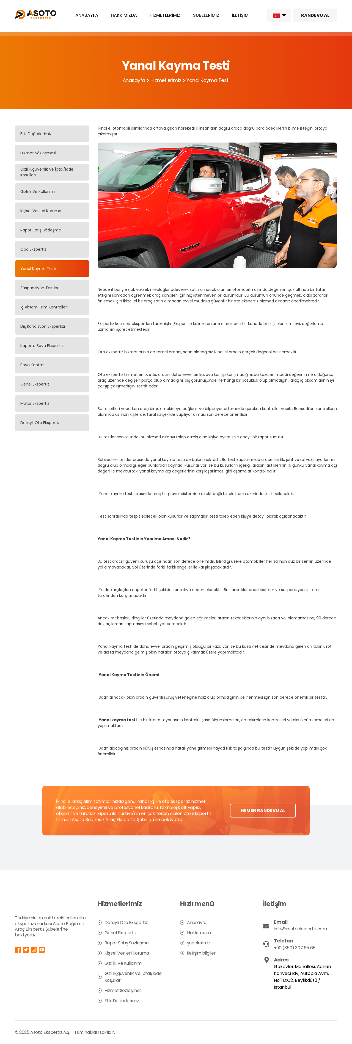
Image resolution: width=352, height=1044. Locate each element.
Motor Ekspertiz (34, 403)
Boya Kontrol (32, 365)
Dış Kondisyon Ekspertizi (42, 326)
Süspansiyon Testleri (39, 288)
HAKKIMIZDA (124, 15)
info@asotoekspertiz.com (300, 929)
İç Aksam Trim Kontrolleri (44, 307)
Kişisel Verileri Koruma (40, 211)
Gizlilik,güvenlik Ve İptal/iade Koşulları (46, 172)
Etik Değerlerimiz (36, 133)
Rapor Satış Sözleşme (40, 230)
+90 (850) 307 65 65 (294, 948)
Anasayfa (134, 80)
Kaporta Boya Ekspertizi (42, 345)
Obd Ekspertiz (33, 249)
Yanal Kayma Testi (38, 268)
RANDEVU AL (315, 15)
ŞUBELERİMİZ (206, 15)
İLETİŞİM (240, 15)
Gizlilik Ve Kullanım (37, 191)
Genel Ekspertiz (34, 384)
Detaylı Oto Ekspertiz (40, 422)
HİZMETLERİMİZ (165, 15)
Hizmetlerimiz (165, 80)
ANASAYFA (86, 15)
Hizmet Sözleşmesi (38, 153)
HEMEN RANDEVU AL (263, 823)
